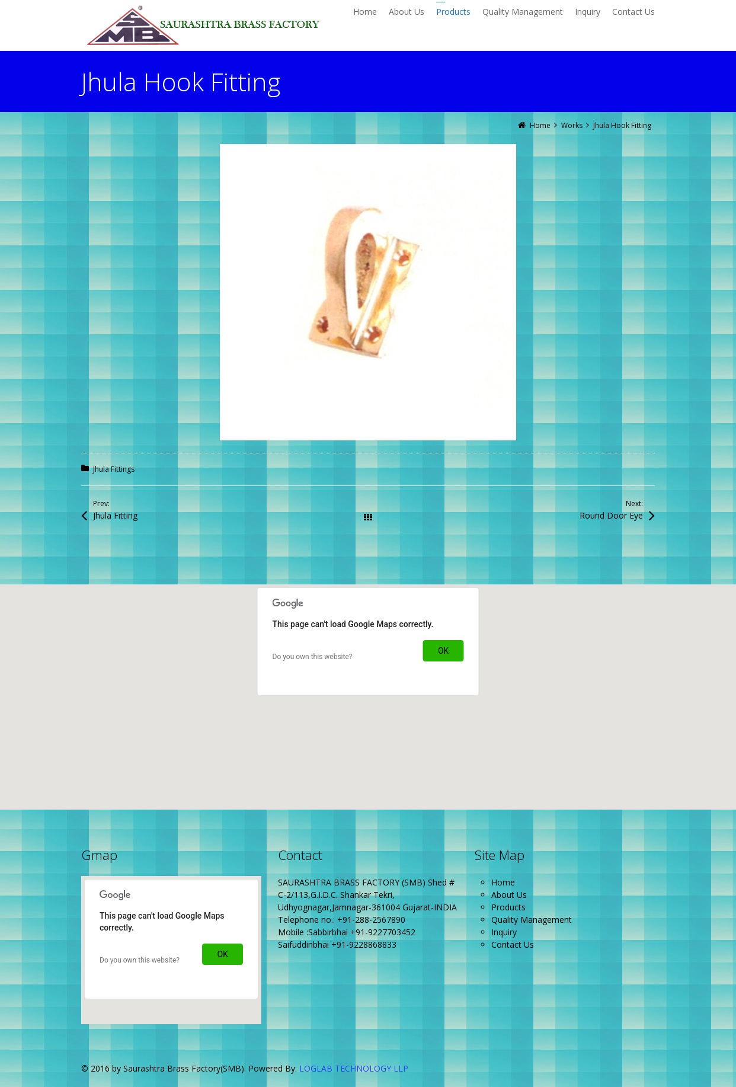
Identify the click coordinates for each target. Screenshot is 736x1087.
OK (443, 651)
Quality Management (531, 919)
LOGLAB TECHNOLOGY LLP (353, 1068)
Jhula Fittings (114, 469)
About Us (509, 894)
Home (503, 882)
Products (508, 907)
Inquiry (504, 932)
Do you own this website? (313, 657)
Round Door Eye (611, 515)
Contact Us (512, 944)
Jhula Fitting (115, 515)
